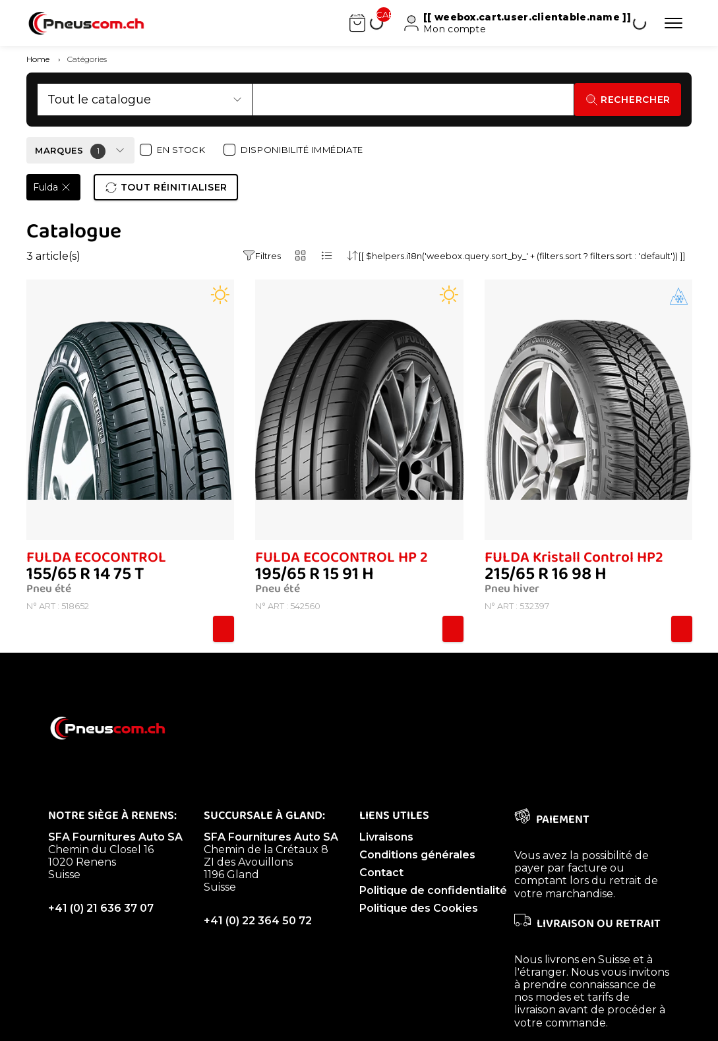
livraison (535, 1009)
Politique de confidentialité (433, 890)
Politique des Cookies (418, 908)
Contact (381, 872)
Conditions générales (417, 854)
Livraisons (386, 837)
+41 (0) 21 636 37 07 (101, 908)
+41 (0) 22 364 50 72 (258, 920)
